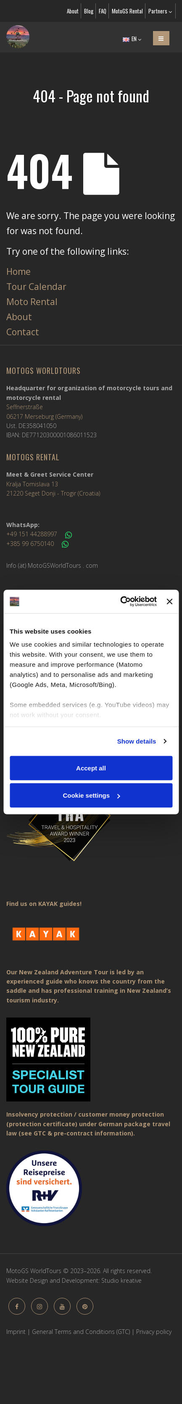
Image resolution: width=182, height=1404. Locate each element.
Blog (88, 11)
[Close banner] (169, 601)
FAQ (102, 11)
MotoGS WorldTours (43, 370)
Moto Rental (32, 302)
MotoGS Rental (127, 11)
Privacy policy (153, 1332)
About (73, 11)
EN (132, 38)
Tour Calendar (36, 286)
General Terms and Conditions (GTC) (81, 1332)
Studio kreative (121, 1280)
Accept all (91, 767)
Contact (22, 332)
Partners (160, 11)
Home (18, 271)
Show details (136, 741)
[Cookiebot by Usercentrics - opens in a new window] (120, 601)
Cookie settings (91, 795)
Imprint (16, 1332)
